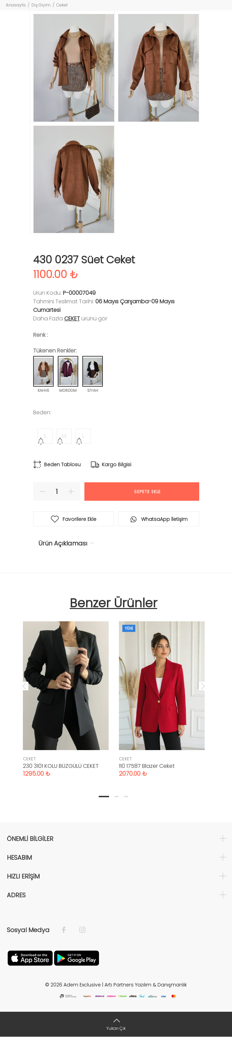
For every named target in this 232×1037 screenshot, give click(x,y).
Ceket (62, 5)
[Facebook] (67, 930)
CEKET (72, 318)
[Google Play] (76, 957)
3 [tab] (126, 796)
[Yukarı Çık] (116, 1024)
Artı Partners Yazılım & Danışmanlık (146, 984)
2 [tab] (116, 796)
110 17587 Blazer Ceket (147, 766)
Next (202, 685)
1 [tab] (104, 796)
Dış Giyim (41, 5)
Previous (24, 685)
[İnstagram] (78, 930)
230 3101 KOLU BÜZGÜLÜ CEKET (61, 766)
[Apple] (30, 957)
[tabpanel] (66, 692)
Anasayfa (16, 5)
